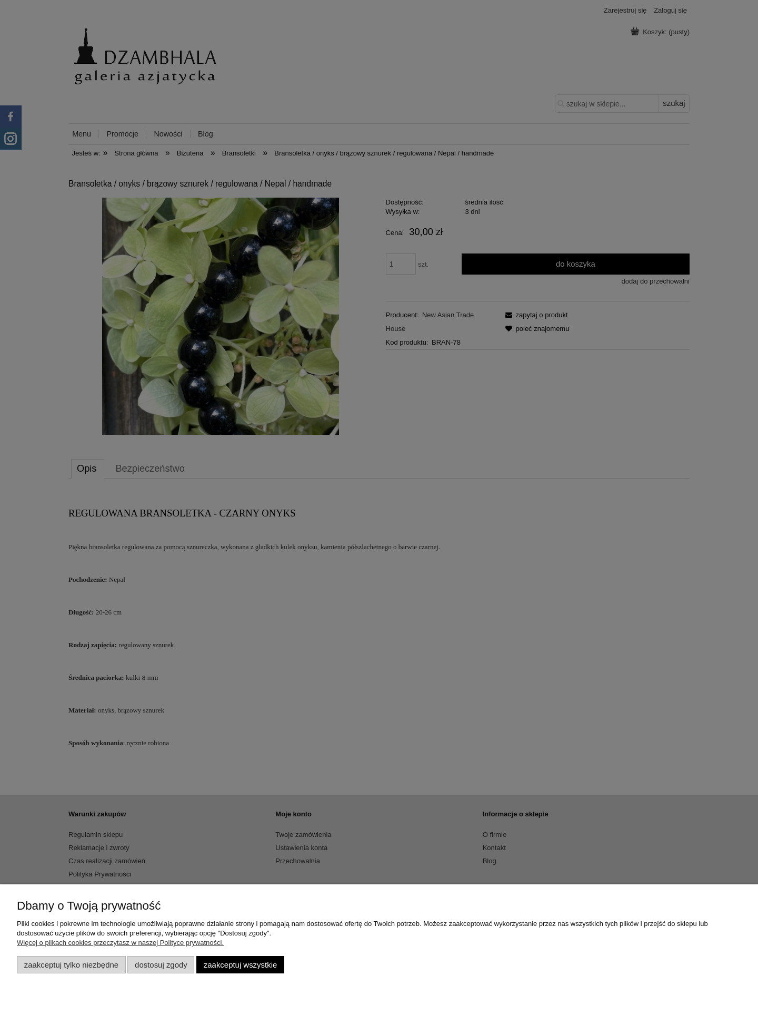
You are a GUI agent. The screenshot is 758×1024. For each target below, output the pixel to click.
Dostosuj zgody (161, 964)
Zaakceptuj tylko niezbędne (71, 964)
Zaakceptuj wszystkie (240, 964)
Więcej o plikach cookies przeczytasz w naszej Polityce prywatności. (120, 943)
